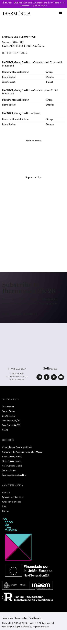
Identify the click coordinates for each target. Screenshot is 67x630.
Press (4, 506)
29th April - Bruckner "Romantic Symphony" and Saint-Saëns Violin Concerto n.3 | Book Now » (33, 4)
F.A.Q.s (5, 429)
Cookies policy (35, 618)
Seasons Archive (9, 470)
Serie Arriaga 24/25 (11, 420)
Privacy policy (21, 618)
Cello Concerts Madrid (12, 465)
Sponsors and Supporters (13, 497)
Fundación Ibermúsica (11, 501)
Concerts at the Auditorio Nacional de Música (22, 451)
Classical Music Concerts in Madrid (17, 447)
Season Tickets (8, 411)
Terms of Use (7, 618)
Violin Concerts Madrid (12, 461)
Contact (5, 511)
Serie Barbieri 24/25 (11, 425)
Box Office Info (8, 415)
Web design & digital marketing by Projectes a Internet (25, 626)
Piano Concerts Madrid (12, 456)
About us (6, 492)
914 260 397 (17, 369)
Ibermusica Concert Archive (14, 475)
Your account (8, 406)
